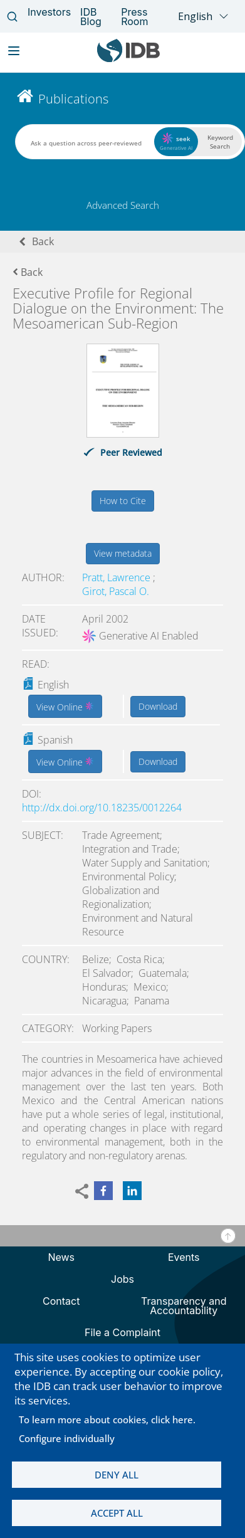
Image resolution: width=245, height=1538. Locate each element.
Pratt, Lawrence (117, 577)
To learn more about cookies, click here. (107, 1419)
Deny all (116, 1474)
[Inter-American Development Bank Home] (128, 59)
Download (157, 706)
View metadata (123, 553)
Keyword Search (220, 141)
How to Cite (123, 501)
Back (43, 241)
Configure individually (67, 1438)
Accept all (117, 1513)
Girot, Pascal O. (115, 591)
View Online (65, 706)
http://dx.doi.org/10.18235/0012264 (102, 807)
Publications (73, 98)
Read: (36, 664)
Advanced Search (122, 205)
